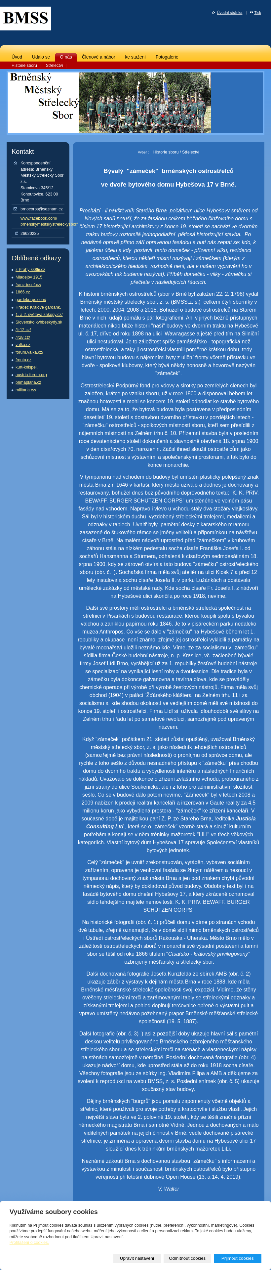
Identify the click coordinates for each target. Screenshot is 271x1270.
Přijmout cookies (237, 1258)
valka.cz (23, 344)
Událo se (41, 57)
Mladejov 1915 (29, 277)
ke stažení (135, 57)
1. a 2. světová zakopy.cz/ (39, 314)
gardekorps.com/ (31, 299)
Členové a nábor (98, 57)
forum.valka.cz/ (29, 352)
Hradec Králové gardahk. (38, 307)
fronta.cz (23, 360)
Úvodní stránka (229, 13)
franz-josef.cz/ (28, 285)
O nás (66, 57)
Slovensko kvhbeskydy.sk (39, 322)
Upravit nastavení (137, 1258)
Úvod (17, 57)
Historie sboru (24, 65)
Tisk (257, 13)
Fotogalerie (167, 57)
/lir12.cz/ (23, 330)
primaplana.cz (28, 382)
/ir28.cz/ (23, 337)
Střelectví (54, 65)
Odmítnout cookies (187, 1258)
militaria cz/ (26, 390)
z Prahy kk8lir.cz (30, 269)
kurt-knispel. (27, 367)
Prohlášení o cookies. (29, 1242)
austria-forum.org (31, 374)
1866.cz (23, 292)
